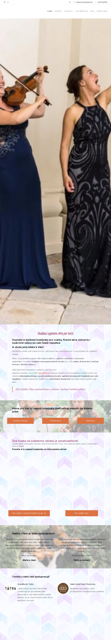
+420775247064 (102, 2)
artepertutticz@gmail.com (84, 2)
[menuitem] (93, 11)
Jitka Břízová (44, 373)
